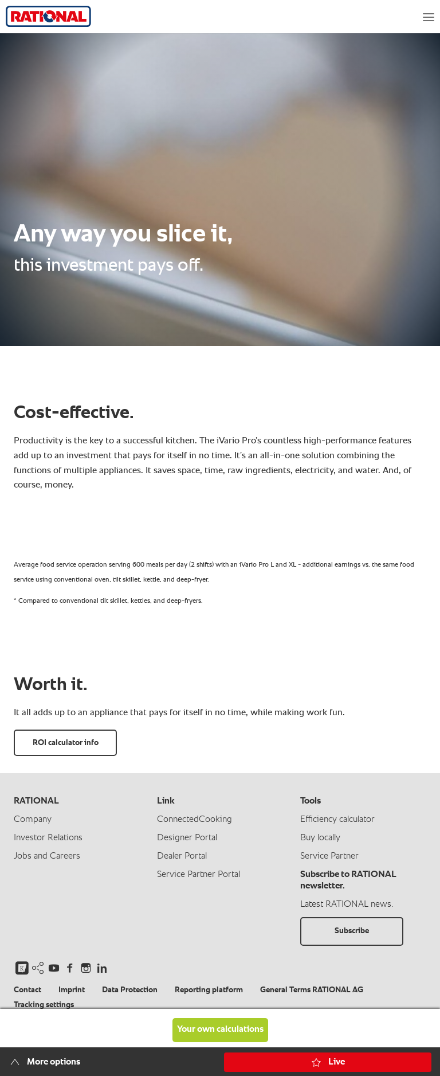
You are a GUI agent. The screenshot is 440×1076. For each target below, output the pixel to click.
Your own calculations (220, 1029)
